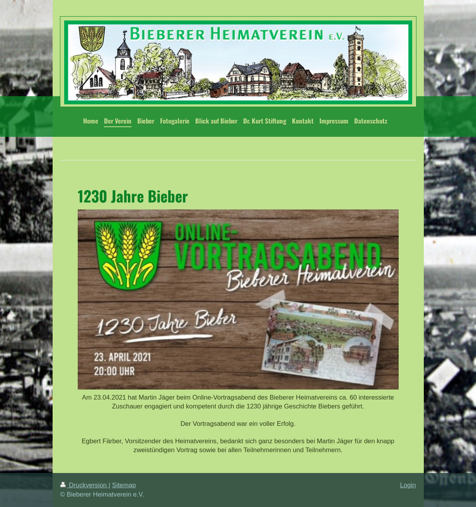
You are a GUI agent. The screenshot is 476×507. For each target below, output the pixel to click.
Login (408, 485)
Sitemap (124, 485)
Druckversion (84, 485)
